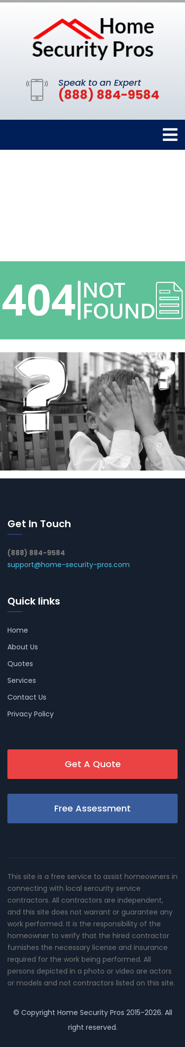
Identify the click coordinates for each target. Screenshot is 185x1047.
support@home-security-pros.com (68, 565)
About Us (22, 647)
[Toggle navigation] (170, 135)
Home (17, 630)
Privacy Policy (30, 714)
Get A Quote (93, 764)
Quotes (20, 664)
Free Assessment (92, 808)
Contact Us (26, 697)
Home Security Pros (90, 1012)
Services (21, 680)
